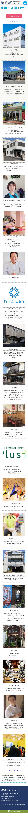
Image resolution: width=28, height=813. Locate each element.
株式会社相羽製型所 (14, 349)
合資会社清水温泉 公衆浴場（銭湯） (14, 575)
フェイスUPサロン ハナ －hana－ (14, 759)
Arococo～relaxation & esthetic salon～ (14, 201)
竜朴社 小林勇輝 (14, 685)
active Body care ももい (14, 503)
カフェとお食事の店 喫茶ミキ (14, 87)
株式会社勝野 (14, 164)
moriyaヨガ (14, 237)
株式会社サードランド (14, 309)
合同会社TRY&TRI (14, 538)
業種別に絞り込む (14, 16)
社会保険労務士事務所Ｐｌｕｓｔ (14, 466)
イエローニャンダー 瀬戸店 (14, 127)
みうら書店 (14, 650)
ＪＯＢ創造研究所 (14, 277)
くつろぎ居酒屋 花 (14, 429)
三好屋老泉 (14, 387)
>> (21, 21)
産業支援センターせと (12, 3)
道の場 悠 (14, 721)
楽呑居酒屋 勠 (14, 610)
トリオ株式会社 (14, 50)
